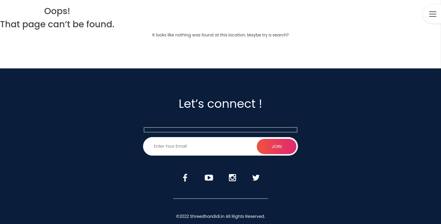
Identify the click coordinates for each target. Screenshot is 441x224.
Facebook (353, 14)
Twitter (403, 14)
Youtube (369, 14)
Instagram (387, 14)
